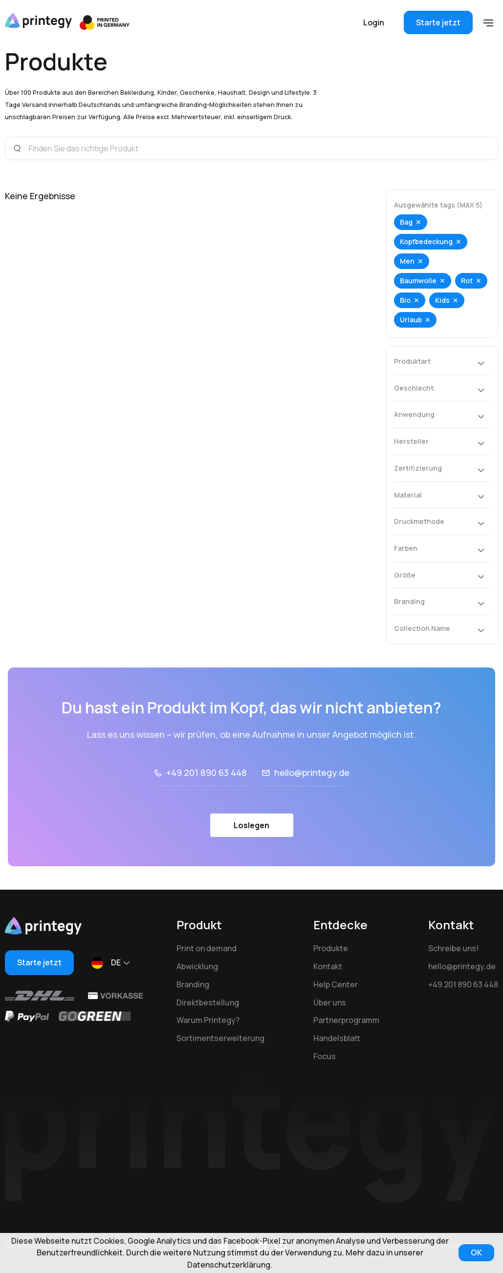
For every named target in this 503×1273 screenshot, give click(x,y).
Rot (467, 280)
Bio (405, 300)
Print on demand (206, 948)
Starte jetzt (438, 22)
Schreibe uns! (453, 948)
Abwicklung (197, 966)
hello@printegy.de (312, 772)
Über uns (329, 1002)
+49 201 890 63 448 (206, 772)
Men (407, 261)
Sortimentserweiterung (220, 1038)
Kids (442, 300)
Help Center (335, 984)
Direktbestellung (207, 1002)
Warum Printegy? (208, 1020)
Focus (324, 1056)
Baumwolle (418, 280)
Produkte (330, 948)
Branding (192, 984)
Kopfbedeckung (426, 241)
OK (476, 1252)
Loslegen (251, 825)
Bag (406, 222)
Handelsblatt (336, 1038)
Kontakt (327, 966)
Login (373, 22)
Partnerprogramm (346, 1020)
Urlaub (411, 319)
